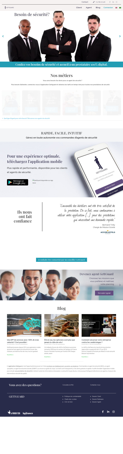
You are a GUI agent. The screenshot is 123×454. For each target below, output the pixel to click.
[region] (61, 36)
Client (79, 8)
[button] (109, 7)
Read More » (10, 360)
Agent (89, 8)
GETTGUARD (16, 401)
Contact (85, 2)
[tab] (61, 118)
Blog (98, 8)
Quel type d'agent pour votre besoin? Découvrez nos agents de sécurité (27, 118)
